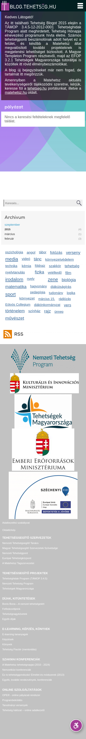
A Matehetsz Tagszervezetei (18, 563)
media (11, 259)
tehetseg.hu (37, 88)
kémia (26, 266)
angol (31, 252)
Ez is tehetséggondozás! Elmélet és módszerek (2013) (33, 674)
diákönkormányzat (47, 305)
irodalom (14, 279)
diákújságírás (60, 287)
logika (71, 293)
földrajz (40, 266)
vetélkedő (55, 272)
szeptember (12, 224)
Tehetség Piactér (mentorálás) (19, 649)
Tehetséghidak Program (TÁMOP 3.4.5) (24, 578)
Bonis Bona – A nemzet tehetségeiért (23, 603)
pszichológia (14, 252)
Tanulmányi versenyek (15, 705)
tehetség (72, 266)
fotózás (56, 252)
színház (34, 311)
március (10, 234)
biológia (69, 280)
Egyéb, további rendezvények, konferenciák (27, 679)
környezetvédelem (59, 259)
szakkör (55, 266)
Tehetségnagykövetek (14, 614)
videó (26, 259)
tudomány (56, 293)
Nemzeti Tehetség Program (17, 583)
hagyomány (38, 286)
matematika (16, 286)
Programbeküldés (12, 700)
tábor (42, 252)
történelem (15, 311)
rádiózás (65, 299)
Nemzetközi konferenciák (16, 669)
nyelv (31, 279)
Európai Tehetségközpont (16, 558)
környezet (27, 298)
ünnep (58, 311)
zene (53, 279)
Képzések (8, 639)
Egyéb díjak (9, 619)
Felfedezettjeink (11, 609)
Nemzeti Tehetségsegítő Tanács (20, 543)
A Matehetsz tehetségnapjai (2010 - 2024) (26, 664)
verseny (73, 252)
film (68, 273)
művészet (14, 318)
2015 (8, 229)
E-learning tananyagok (15, 634)
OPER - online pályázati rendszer (21, 695)
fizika (39, 272)
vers (67, 305)
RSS (17, 334)
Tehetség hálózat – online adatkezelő (23, 710)
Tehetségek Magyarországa (18, 588)
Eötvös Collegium (18, 304)
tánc (38, 259)
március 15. (46, 299)
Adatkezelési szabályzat (16, 522)
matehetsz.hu (16, 92)
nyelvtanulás (15, 272)
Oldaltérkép (8, 530)
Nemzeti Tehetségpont (15, 553)
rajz (47, 311)
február (9, 238)
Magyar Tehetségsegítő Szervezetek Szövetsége (30, 548)
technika (11, 266)
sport (10, 294)
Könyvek (7, 644)
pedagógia (37, 292)
